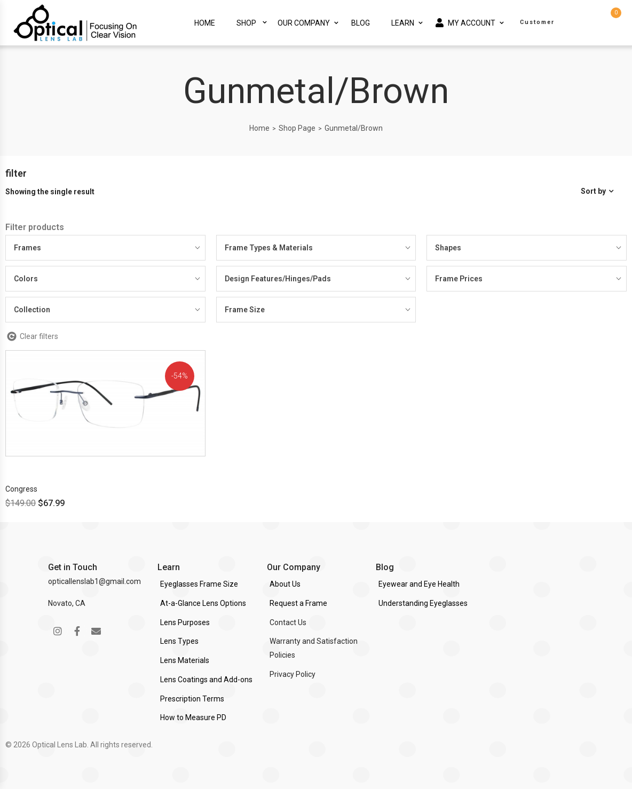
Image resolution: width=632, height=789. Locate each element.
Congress (21, 489)
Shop (246, 23)
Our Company (304, 23)
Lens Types (179, 641)
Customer (537, 22)
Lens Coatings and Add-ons (206, 679)
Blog (360, 23)
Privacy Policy (292, 674)
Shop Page (297, 128)
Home (204, 23)
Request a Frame (298, 603)
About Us (285, 584)
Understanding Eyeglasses (423, 603)
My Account (465, 22)
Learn (402, 23)
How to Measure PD (193, 717)
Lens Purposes (185, 622)
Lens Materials (184, 660)
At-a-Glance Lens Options (203, 603)
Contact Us (288, 622)
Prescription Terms (192, 699)
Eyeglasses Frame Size (199, 584)
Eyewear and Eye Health (419, 584)
